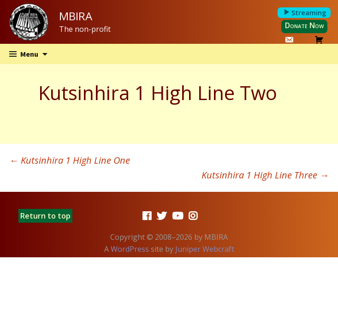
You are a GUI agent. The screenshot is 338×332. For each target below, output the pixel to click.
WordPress (130, 249)
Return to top (45, 216)
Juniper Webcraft (204, 249)
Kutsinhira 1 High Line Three (265, 175)
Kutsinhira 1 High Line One (69, 160)
